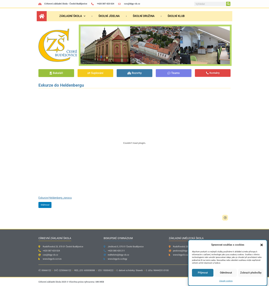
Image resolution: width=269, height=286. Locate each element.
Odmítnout (226, 272)
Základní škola (72, 16)
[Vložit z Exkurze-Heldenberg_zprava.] (134, 143)
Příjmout (203, 272)
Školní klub (176, 16)
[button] (261, 245)
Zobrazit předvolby (250, 272)
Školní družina (144, 16)
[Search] (228, 4)
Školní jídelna (109, 16)
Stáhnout (45, 205)
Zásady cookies (226, 281)
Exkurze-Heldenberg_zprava (55, 197)
